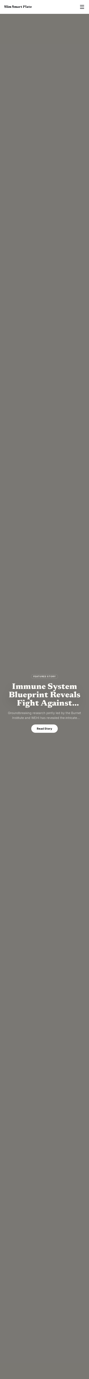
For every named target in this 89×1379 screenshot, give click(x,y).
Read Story (44, 728)
